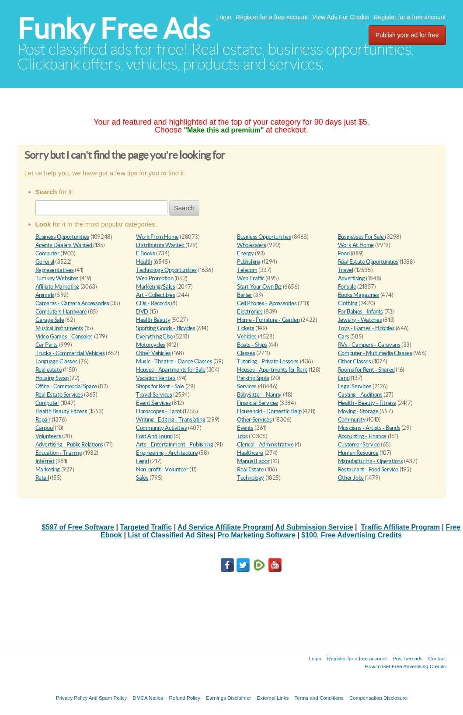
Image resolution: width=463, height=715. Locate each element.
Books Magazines (358, 295)
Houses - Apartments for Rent (272, 369)
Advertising (351, 278)
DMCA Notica (148, 698)
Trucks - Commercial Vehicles (70, 353)
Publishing (249, 261)
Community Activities (161, 428)
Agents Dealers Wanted (64, 245)
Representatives (54, 270)
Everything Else (154, 336)
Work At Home (356, 245)
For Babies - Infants (360, 311)
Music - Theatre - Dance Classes (174, 361)
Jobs (242, 436)
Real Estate (250, 469)
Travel (345, 270)
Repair (43, 419)
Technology (250, 477)
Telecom (247, 270)
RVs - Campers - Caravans (369, 345)
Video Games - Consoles (64, 336)
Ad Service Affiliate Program (225, 527)
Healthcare (250, 453)
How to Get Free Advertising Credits (405, 666)
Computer (47, 253)
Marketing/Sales (155, 286)
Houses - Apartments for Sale (170, 369)
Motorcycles (150, 345)
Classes (246, 353)
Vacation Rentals (156, 378)
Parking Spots (253, 378)
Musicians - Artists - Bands (369, 428)
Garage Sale (49, 320)
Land (343, 378)
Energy (245, 253)
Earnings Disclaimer (228, 698)
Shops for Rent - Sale (160, 386)
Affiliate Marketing (57, 286)
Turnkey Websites (57, 278)
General (44, 261)
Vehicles (247, 336)
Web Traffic (251, 278)
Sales (142, 477)
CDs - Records (153, 303)
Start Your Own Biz (259, 286)
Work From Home (157, 237)
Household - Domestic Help (269, 411)
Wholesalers (251, 245)
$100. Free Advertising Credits (351, 535)
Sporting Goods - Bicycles (165, 328)
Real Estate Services (59, 394)
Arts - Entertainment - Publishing (174, 444)
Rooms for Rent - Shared (366, 369)
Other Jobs (351, 477)
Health (144, 261)
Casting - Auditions (360, 394)
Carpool (44, 428)
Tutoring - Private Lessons (268, 361)
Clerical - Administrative (265, 444)
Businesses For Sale (361, 237)
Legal (142, 461)
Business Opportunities (62, 237)
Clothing (348, 303)
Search (184, 208)
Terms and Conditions (319, 698)
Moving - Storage (358, 411)
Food (343, 253)
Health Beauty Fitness (61, 411)
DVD (142, 311)
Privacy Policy (71, 698)
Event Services (153, 403)
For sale (347, 286)
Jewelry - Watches (360, 320)
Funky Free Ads (113, 29)
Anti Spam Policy (108, 698)
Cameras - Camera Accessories (72, 303)
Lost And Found (154, 436)
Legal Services (355, 386)
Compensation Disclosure (378, 698)
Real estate (48, 369)
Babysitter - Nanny (259, 394)
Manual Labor (253, 461)
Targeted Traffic (146, 527)
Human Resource (358, 453)
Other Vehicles (153, 353)
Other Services (254, 419)
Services (247, 386)
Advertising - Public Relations (69, 444)
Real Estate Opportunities (368, 261)
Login (223, 17)
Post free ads (407, 658)
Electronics (250, 311)
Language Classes (56, 361)
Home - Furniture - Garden (268, 320)
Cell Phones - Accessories (266, 303)
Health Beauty (153, 320)
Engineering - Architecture (167, 453)
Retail (42, 477)
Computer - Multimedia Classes (375, 353)
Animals (44, 295)
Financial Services (257, 403)
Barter (244, 295)
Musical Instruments (59, 328)
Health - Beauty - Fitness (367, 403)
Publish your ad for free (407, 34)
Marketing (47, 469)
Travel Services (154, 394)
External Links (273, 698)
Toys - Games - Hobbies (366, 328)
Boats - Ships (252, 345)
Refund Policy (184, 698)
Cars (343, 336)
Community (352, 419)
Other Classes (354, 361)
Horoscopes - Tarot (158, 411)
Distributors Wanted (160, 245)
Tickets (245, 328)
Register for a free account (272, 17)
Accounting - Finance (362, 436)
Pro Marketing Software (256, 535)
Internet (45, 461)
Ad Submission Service (314, 527)
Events (245, 428)
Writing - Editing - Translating (170, 419)
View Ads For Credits (340, 17)
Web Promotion (154, 278)
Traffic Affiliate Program (400, 527)
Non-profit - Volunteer (162, 469)
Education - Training (58, 453)
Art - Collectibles (155, 295)
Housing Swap (52, 378)
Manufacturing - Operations (370, 461)
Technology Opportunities (166, 270)
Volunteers (48, 436)
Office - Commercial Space (66, 386)
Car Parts (46, 345)
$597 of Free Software (78, 527)
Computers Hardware (61, 311)
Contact (437, 658)
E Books (145, 253)
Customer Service (359, 444)
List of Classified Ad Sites (170, 535)
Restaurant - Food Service (368, 469)
